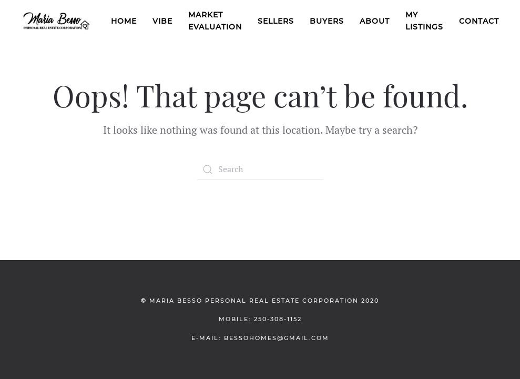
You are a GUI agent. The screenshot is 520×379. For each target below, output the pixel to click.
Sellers (276, 21)
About (375, 21)
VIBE (162, 21)
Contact (479, 21)
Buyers (327, 21)
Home (124, 21)
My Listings (424, 21)
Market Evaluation (215, 21)
